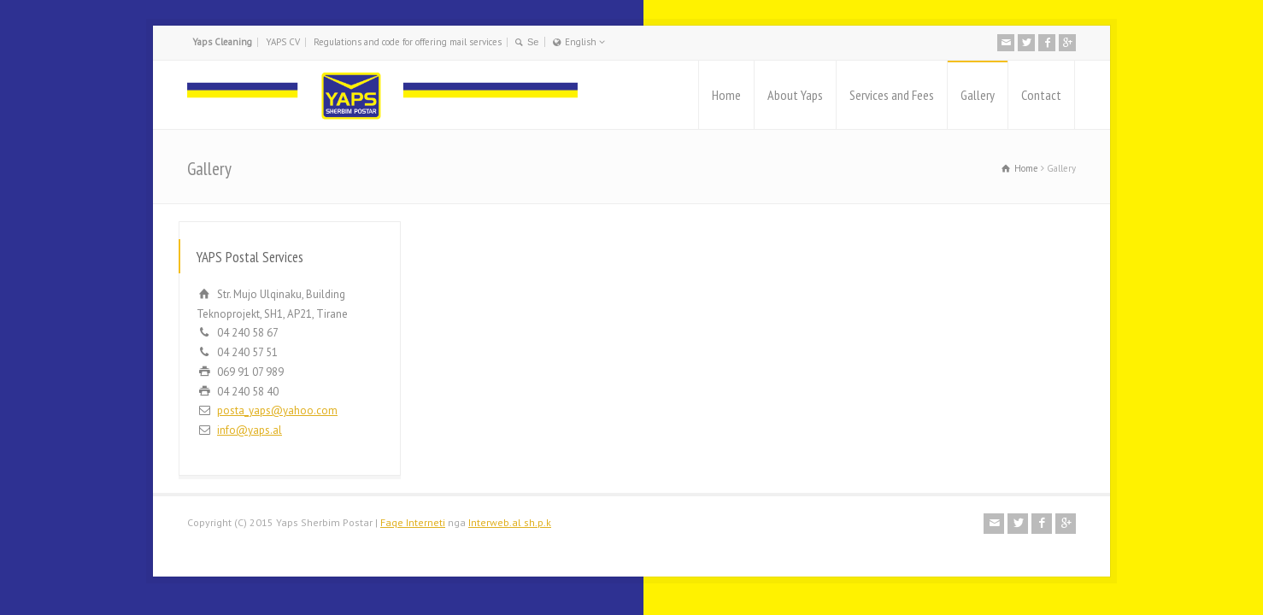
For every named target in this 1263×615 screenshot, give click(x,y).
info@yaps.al (249, 430)
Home (726, 94)
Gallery (977, 94)
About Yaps (795, 94)
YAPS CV (283, 42)
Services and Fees (891, 94)
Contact (1041, 94)
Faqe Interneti (412, 522)
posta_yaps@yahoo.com (277, 410)
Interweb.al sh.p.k (509, 522)
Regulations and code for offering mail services (408, 42)
